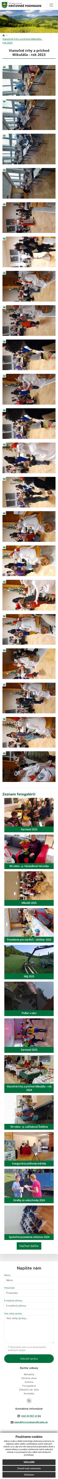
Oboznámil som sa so (27, 1349)
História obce (29, 1378)
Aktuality (29, 1374)
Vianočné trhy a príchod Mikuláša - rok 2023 (22, 40)
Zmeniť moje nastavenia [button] (29, 1468)
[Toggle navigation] (51, 5)
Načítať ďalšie (29, 1246)
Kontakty (29, 1393)
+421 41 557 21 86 (31, 1416)
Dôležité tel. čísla (29, 1389)
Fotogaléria (29, 1386)
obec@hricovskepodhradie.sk (31, 1422)
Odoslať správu (29, 1358)
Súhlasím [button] (29, 1462)
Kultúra (29, 1382)
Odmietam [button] (29, 1474)
